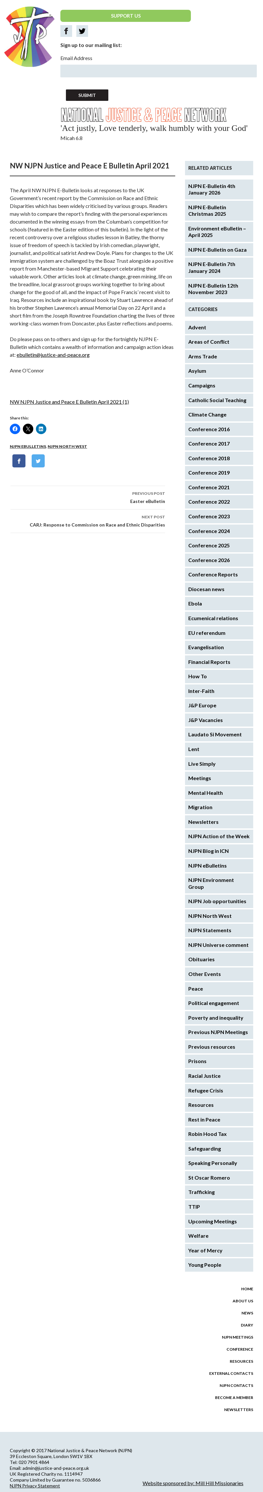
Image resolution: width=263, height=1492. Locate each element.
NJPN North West (67, 446)
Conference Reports (213, 574)
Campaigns (201, 385)
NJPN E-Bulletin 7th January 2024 (211, 267)
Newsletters (203, 822)
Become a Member (234, 1397)
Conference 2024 (209, 531)
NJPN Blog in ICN (208, 851)
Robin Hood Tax (207, 1134)
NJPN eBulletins (28, 446)
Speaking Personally (212, 1163)
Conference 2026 (209, 560)
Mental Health (205, 793)
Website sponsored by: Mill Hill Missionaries (193, 1483)
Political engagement (213, 1003)
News (247, 1313)
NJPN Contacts (236, 1385)
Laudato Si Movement (215, 734)
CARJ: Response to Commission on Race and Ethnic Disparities (87, 520)
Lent (193, 749)
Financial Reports (209, 662)
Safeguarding (204, 1148)
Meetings (199, 778)
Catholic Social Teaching (217, 400)
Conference (239, 1349)
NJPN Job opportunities (217, 901)
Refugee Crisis (205, 1090)
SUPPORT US (126, 16)
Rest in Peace (204, 1119)
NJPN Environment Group (211, 883)
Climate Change (207, 414)
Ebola (195, 603)
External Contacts (231, 1373)
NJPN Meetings (237, 1337)
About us (243, 1300)
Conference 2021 (209, 487)
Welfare (198, 1236)
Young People (204, 1265)
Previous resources (211, 1047)
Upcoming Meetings (212, 1221)
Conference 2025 (209, 545)
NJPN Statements (209, 930)
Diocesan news (206, 589)
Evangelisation (206, 647)
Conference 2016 (209, 429)
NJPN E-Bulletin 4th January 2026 (211, 189)
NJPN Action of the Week (219, 836)
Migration (200, 807)
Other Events (204, 974)
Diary (247, 1325)
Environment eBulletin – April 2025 (217, 231)
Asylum (197, 371)
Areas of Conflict (208, 341)
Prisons (197, 1061)
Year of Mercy (205, 1250)
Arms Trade (202, 356)
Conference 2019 (209, 472)
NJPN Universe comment (218, 945)
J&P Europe (202, 705)
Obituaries (201, 959)
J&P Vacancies (205, 720)
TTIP (194, 1206)
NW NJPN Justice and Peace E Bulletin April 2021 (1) (69, 402)
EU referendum (206, 633)
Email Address (76, 58)
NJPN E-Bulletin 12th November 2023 (213, 288)
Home (247, 1288)
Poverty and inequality (215, 1017)
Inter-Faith (201, 691)
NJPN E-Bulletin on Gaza (217, 249)
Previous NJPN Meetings (218, 1032)
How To (197, 676)
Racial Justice (204, 1076)
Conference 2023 (209, 516)
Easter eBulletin (87, 497)
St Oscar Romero (209, 1177)
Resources (201, 1105)
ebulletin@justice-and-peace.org (53, 355)
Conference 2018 (209, 458)
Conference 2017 (209, 443)
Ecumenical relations (213, 618)
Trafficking (201, 1192)
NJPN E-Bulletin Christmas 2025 (207, 210)
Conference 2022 (209, 501)
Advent (197, 327)
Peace (195, 988)
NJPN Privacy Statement (35, 1485)
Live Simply (202, 764)
